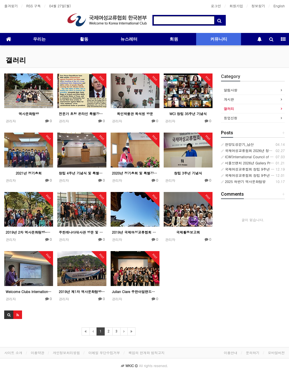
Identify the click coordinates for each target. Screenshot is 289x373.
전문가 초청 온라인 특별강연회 (82, 113)
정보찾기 (258, 5)
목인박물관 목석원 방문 (135, 113)
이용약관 (37, 352)
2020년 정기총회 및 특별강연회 (135, 173)
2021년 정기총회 (29, 173)
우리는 (39, 39)
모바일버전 (276, 352)
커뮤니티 (218, 39)
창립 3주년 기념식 (188, 173)
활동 (84, 39)
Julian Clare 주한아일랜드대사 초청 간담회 (135, 291)
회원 (174, 39)
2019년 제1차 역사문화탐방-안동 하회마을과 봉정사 (82, 291)
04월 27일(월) (60, 5)
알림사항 (230, 90)
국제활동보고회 (188, 232)
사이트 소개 (13, 352)
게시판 (229, 99)
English (279, 5)
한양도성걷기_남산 (237, 144)
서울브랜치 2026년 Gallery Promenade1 (254, 162)
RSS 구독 (33, 5)
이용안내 (230, 352)
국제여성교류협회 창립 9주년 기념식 (251, 175)
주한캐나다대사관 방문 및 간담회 (82, 232)
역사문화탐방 (29, 113)
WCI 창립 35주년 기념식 (188, 113)
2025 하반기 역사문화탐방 (243, 181)
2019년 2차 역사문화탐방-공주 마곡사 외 (29, 232)
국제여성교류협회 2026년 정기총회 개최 (254, 150)
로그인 (216, 5)
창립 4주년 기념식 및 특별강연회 (82, 173)
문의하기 (252, 352)
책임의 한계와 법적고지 (146, 352)
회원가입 (236, 5)
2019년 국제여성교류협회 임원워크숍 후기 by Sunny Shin (135, 232)
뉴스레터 (129, 39)
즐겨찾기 (11, 5)
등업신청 (230, 117)
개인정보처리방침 (66, 352)
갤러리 (16, 60)
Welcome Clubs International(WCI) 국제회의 (29, 291)
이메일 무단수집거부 (104, 352)
